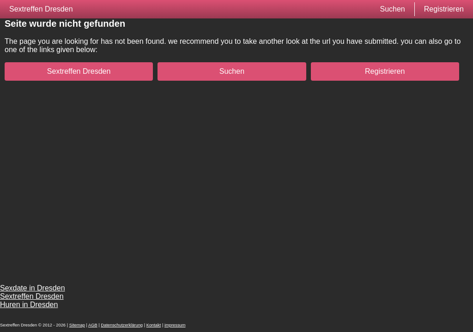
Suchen (392, 9)
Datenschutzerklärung (122, 325)
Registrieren (444, 9)
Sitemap (77, 325)
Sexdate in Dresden (32, 288)
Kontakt (153, 325)
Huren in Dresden (29, 304)
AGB (92, 325)
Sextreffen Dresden (41, 9)
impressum (175, 325)
